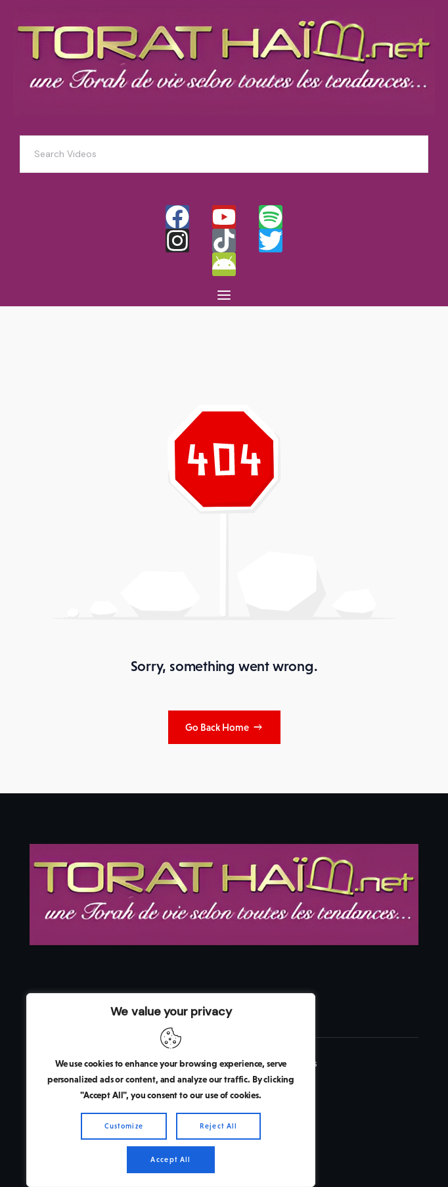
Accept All (170, 1159)
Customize (124, 1126)
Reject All (218, 1126)
